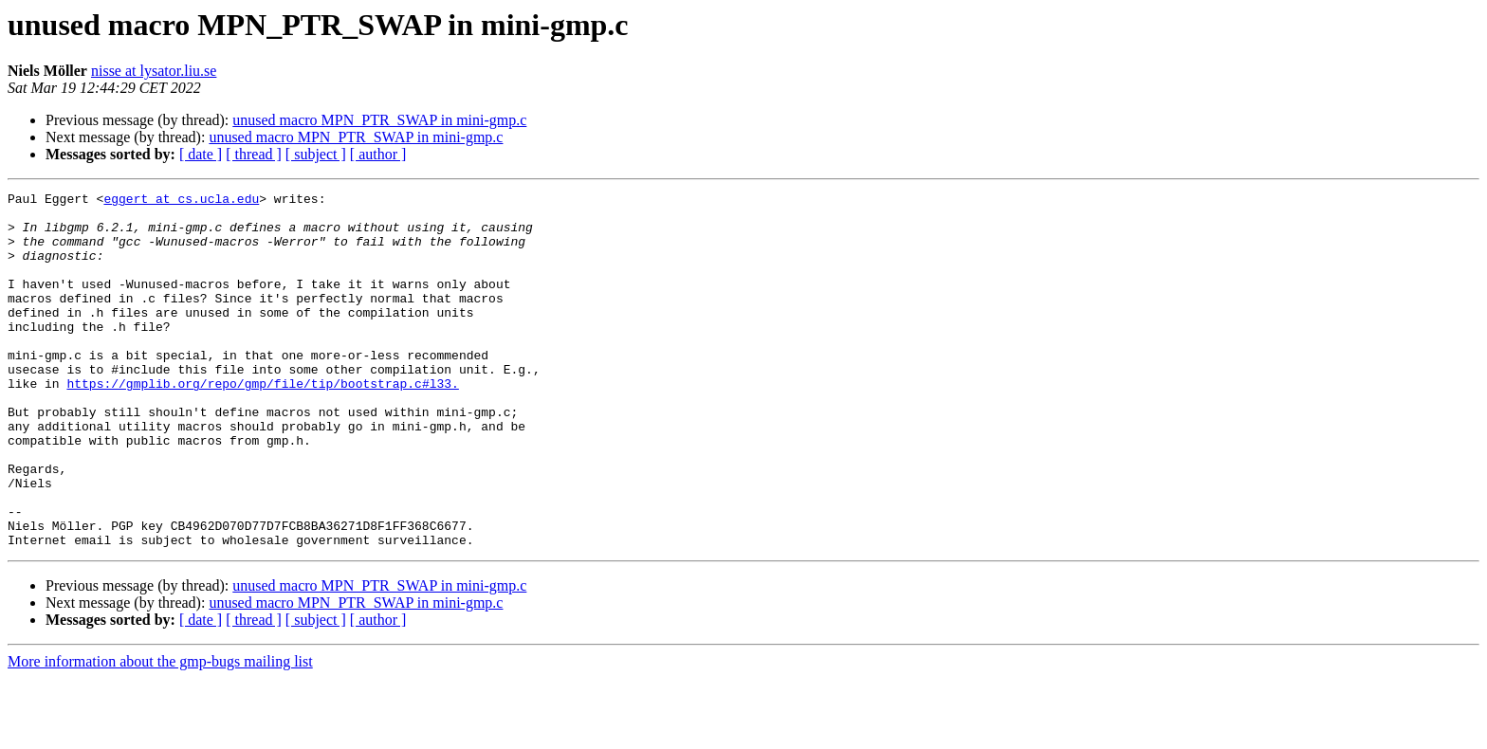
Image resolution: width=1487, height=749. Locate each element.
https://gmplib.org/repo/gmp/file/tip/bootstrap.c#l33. (262, 422)
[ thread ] (254, 154)
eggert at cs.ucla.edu (181, 201)
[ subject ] (315, 154)
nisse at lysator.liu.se (153, 71)
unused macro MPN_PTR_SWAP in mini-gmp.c (379, 120)
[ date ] (200, 154)
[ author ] (378, 154)
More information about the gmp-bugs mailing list (160, 732)
